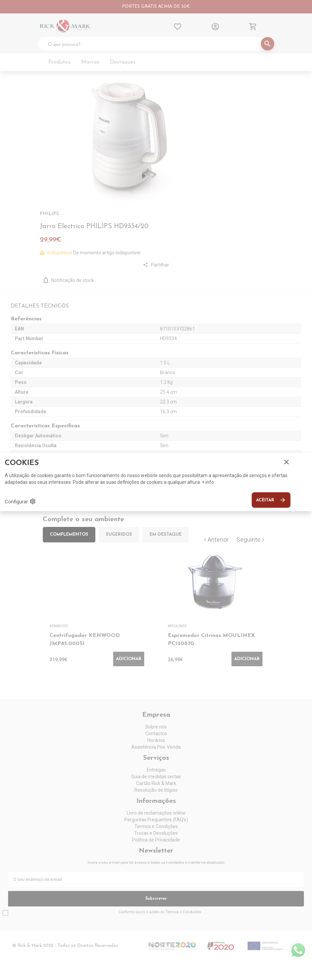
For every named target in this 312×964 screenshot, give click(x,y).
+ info (208, 482)
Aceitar (271, 500)
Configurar (20, 501)
